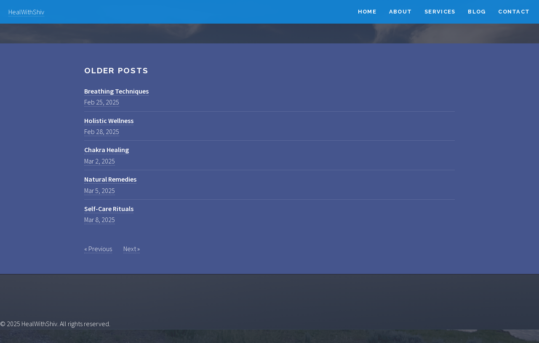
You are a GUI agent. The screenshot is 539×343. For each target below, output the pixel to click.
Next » (131, 248)
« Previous (98, 248)
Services (439, 11)
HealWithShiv (26, 12)
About (400, 11)
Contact (514, 11)
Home (367, 11)
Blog (477, 11)
